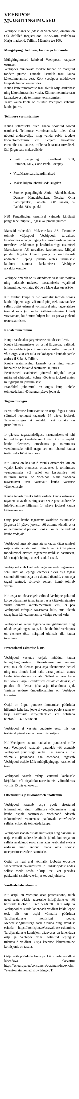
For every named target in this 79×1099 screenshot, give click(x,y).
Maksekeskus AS (46, 230)
